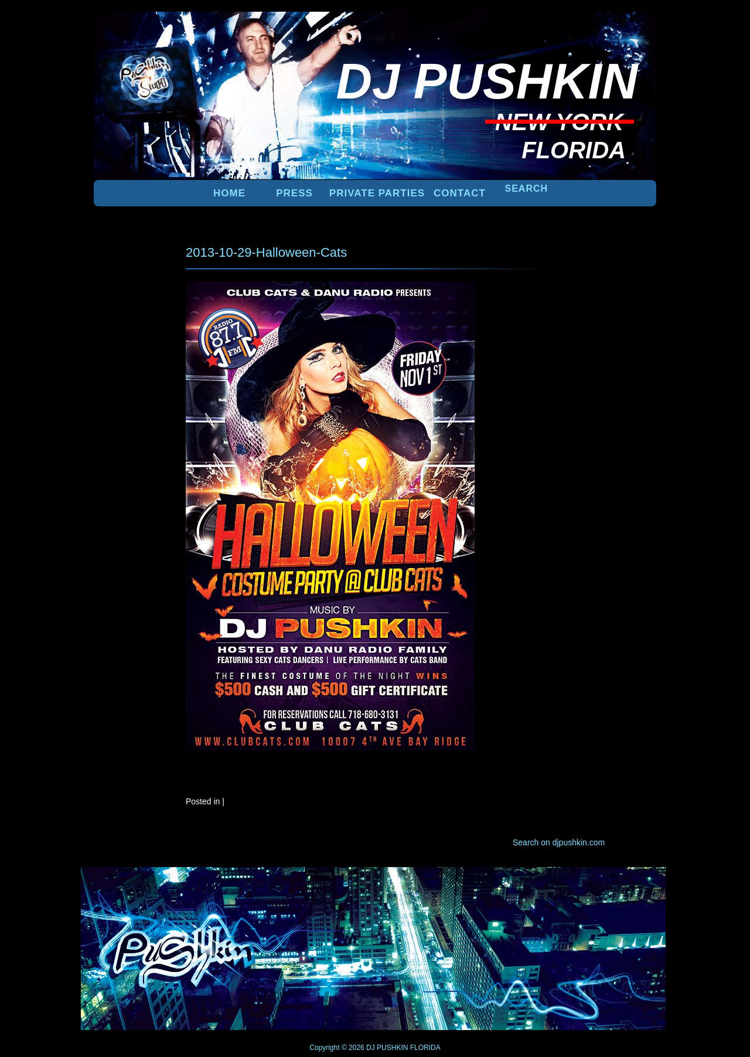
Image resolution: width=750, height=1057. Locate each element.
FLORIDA (425, 1048)
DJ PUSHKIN (386, 1048)
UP (615, 886)
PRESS (294, 193)
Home (229, 193)
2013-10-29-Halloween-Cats (266, 252)
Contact (460, 193)
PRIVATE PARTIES (377, 193)
